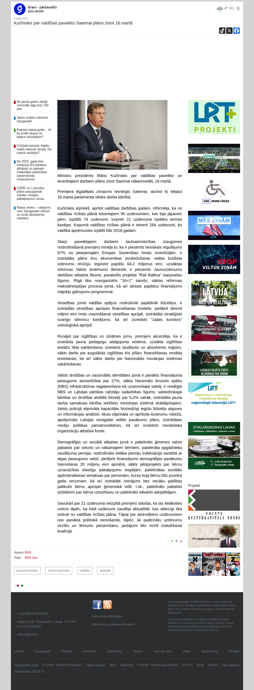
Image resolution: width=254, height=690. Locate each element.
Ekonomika (209, 651)
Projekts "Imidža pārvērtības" (157, 665)
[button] (237, 8)
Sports (138, 651)
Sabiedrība (114, 651)
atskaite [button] (105, 570)
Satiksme (126, 665)
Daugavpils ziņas (27, 665)
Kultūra (213, 665)
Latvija (19, 651)
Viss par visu (162, 651)
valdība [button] (85, 570)
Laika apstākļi (95, 665)
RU (231, 8)
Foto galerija (230, 665)
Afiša (112, 665)
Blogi (200, 665)
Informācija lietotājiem (107, 616)
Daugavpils (43, 651)
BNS (28, 552)
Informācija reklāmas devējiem (113, 624)
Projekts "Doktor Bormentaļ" (62, 665)
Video (187, 651)
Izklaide (234, 651)
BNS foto (31, 557)
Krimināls (89, 651)
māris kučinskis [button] (58, 570)
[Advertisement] (127, 70)
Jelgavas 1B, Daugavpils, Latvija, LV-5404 (46, 621)
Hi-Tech (187, 665)
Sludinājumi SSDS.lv (29, 671)
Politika (67, 651)
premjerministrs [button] (27, 570)
